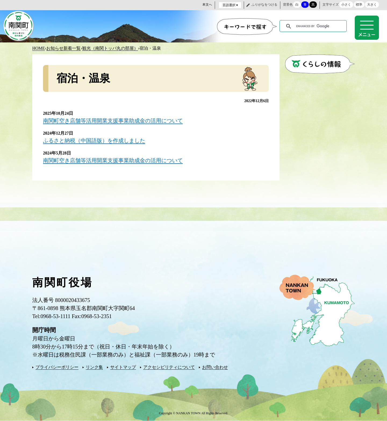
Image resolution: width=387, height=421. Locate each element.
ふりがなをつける (264, 4)
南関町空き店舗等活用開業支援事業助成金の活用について (113, 121)
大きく (372, 4)
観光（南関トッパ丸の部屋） (110, 48)
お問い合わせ (215, 367)
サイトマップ (123, 367)
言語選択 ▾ (230, 5)
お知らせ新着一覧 (63, 48)
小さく (346, 4)
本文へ (207, 4)
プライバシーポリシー (56, 367)
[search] (314, 26)
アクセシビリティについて (169, 367)
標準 (359, 4)
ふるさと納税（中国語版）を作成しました (94, 140)
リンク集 (94, 367)
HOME (38, 48)
